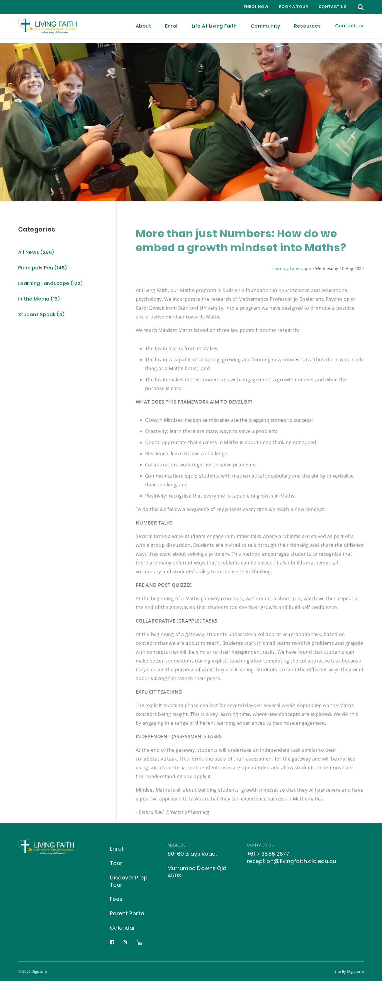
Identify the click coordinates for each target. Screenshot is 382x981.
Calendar (122, 928)
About (143, 28)
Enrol (171, 28)
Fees (116, 899)
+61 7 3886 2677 (268, 854)
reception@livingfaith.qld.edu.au (291, 861)
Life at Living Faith (214, 28)
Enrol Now (256, 7)
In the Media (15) (39, 300)
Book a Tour (293, 7)
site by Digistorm (349, 971)
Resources (307, 28)
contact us (333, 7)
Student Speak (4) (41, 316)
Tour (116, 863)
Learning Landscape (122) (50, 285)
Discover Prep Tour (129, 882)
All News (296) (36, 254)
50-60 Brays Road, (192, 854)
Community (265, 28)
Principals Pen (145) (42, 269)
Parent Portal (128, 914)
